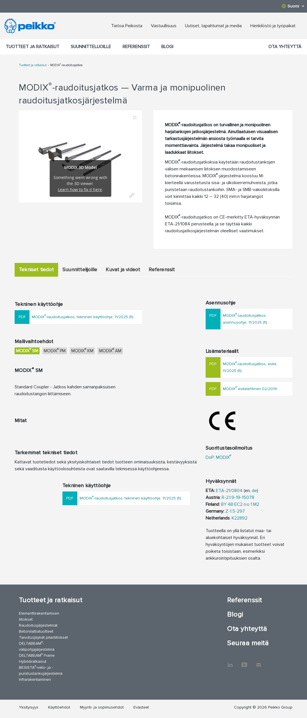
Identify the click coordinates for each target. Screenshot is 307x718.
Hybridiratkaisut (32, 661)
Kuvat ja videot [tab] (123, 269)
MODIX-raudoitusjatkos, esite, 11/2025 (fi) (250, 367)
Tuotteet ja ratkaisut (32, 47)
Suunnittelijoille (91, 47)
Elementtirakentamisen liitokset (39, 616)
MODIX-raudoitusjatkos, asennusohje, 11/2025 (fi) (245, 318)
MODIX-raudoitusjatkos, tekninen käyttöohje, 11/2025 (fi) (82, 316)
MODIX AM (110, 350)
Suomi (293, 6)
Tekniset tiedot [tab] (36, 269)
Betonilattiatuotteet (36, 631)
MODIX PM (55, 350)
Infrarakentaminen (35, 679)
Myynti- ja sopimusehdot (102, 707)
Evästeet (141, 707)
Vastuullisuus (163, 26)
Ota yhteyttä (284, 47)
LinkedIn (230, 662)
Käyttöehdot (59, 707)
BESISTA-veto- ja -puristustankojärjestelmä (40, 670)
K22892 (239, 518)
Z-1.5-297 (235, 511)
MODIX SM (27, 350)
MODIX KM (82, 350)
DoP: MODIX (218, 457)
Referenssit (136, 47)
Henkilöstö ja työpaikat (273, 26)
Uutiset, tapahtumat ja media (213, 26)
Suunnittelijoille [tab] (79, 269)
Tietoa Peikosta (126, 26)
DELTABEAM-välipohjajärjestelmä (36, 646)
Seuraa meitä (248, 643)
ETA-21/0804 (229, 490)
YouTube (244, 662)
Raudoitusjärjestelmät (38, 625)
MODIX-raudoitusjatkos (66, 65)
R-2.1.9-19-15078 (238, 497)
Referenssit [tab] (162, 269)
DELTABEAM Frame (37, 655)
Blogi (167, 47)
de (254, 490)
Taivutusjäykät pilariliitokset (43, 637)
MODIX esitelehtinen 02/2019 (250, 388)
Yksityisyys (28, 707)
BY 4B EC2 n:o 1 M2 (240, 504)
